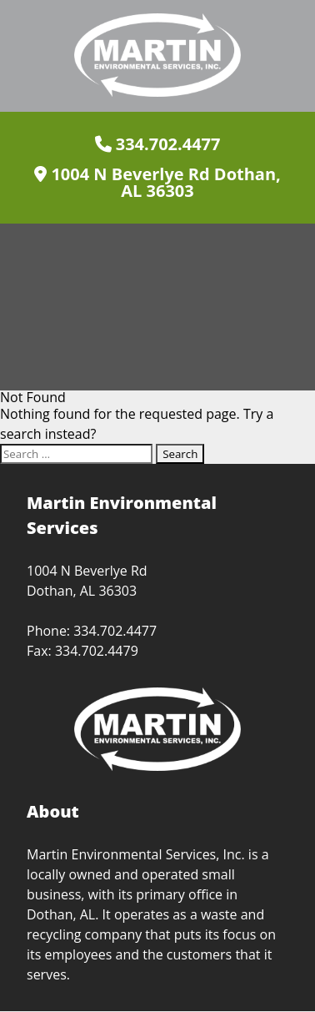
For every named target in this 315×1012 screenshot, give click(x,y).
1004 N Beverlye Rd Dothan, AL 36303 (157, 182)
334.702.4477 (158, 144)
